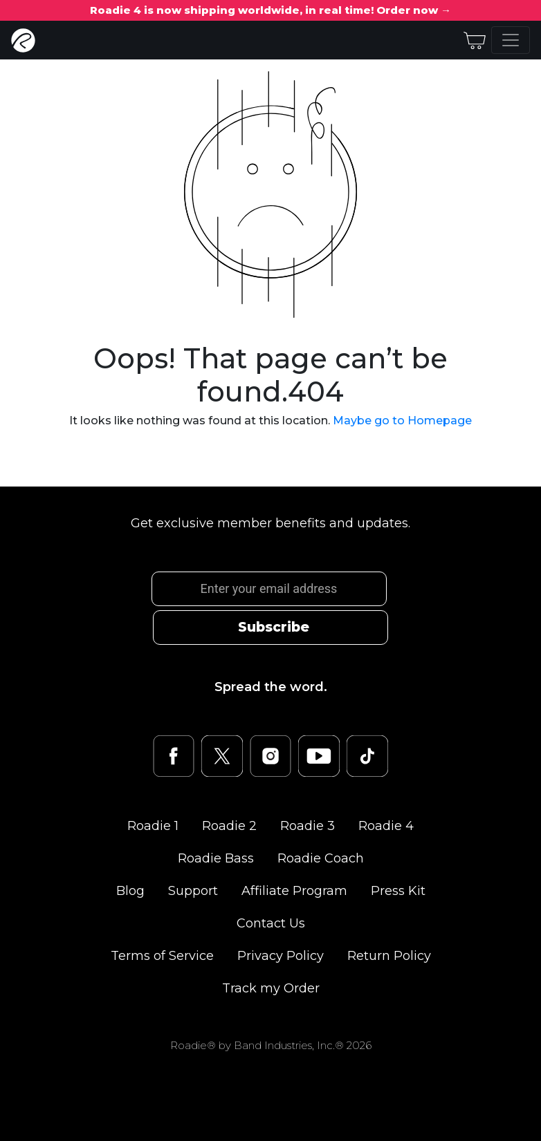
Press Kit (398, 890)
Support (193, 890)
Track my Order (271, 988)
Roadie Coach (320, 858)
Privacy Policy (280, 955)
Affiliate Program (294, 890)
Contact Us (271, 923)
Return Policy (389, 955)
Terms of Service (162, 955)
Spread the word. (270, 687)
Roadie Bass (216, 858)
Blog (130, 890)
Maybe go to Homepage (402, 420)
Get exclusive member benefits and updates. (270, 523)
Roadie (152, 825)
